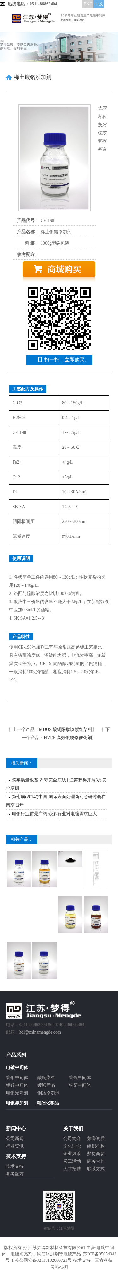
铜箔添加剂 (48, 1092)
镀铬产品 (46, 1085)
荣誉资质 (96, 1138)
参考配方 (15, 1174)
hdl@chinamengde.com (40, 1032)
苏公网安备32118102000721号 (43, 1260)
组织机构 (96, 1146)
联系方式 (96, 1168)
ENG (88, 4)
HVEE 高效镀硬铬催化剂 (68, 737)
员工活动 (72, 1161)
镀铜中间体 (17, 1077)
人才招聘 (72, 1168)
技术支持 (15, 1166)
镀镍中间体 (80, 1077)
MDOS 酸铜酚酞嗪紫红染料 (66, 729)
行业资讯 (15, 1146)
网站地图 (59, 1266)
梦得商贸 (96, 1153)
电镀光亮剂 (17, 1092)
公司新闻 (15, 1138)
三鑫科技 (104, 1260)
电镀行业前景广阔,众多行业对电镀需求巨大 (54, 813)
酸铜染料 (46, 1077)
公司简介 (72, 1138)
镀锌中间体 (17, 1085)
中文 (99, 4)
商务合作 (96, 1161)
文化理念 (72, 1146)
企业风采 (72, 1153)
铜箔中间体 (80, 1085)
